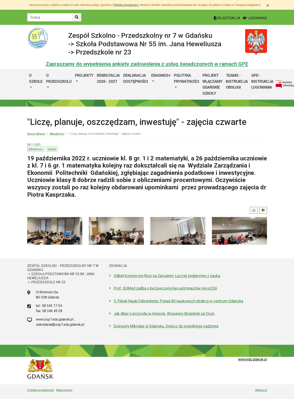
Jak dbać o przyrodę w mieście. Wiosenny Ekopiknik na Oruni (164, 313)
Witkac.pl (261, 390)
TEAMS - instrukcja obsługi (237, 81)
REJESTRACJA (227, 18)
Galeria (52, 148)
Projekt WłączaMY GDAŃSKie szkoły (212, 84)
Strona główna (36, 133)
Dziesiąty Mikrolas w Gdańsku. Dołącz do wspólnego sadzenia (166, 326)
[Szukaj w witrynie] (76, 17)
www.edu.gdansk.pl (252, 359)
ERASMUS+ (160, 75)
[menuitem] (35, 84)
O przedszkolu (59, 78)
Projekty (84, 75)
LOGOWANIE (255, 18)
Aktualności (57, 133)
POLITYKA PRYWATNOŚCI (186, 78)
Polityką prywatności (126, 4)
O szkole (36, 78)
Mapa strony (64, 390)
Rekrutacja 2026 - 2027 (108, 78)
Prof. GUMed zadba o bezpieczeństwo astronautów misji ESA (165, 288)
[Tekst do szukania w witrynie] (49, 17)
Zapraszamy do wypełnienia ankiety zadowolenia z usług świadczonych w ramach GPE (147, 64)
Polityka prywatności (40, 390)
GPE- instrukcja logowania (262, 81)
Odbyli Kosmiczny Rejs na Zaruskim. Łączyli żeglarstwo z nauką (167, 276)
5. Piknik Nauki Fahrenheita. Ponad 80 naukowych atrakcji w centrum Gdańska (178, 301)
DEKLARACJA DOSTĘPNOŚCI (135, 78)
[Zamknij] (267, 5)
